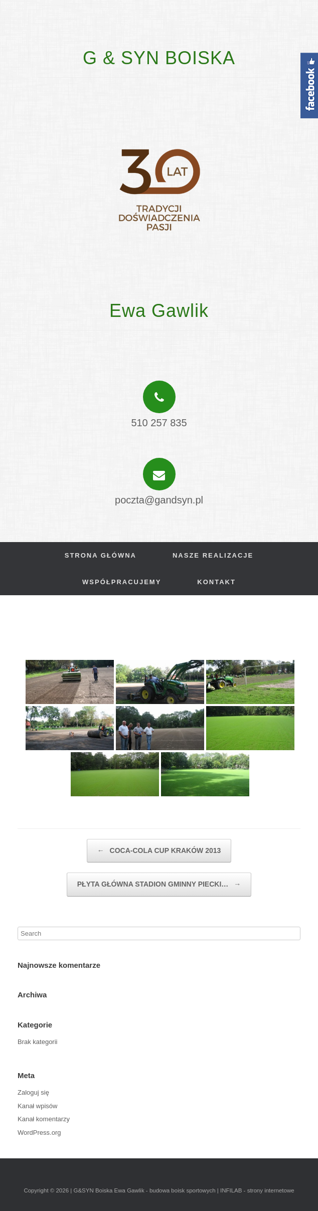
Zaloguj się (33, 1092)
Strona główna (100, 555)
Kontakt (216, 582)
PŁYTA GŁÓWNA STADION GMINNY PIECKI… (159, 885)
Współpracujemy (121, 582)
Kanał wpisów (38, 1106)
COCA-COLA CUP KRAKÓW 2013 (159, 851)
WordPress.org (39, 1132)
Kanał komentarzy (44, 1119)
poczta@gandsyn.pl (159, 499)
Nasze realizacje (213, 555)
